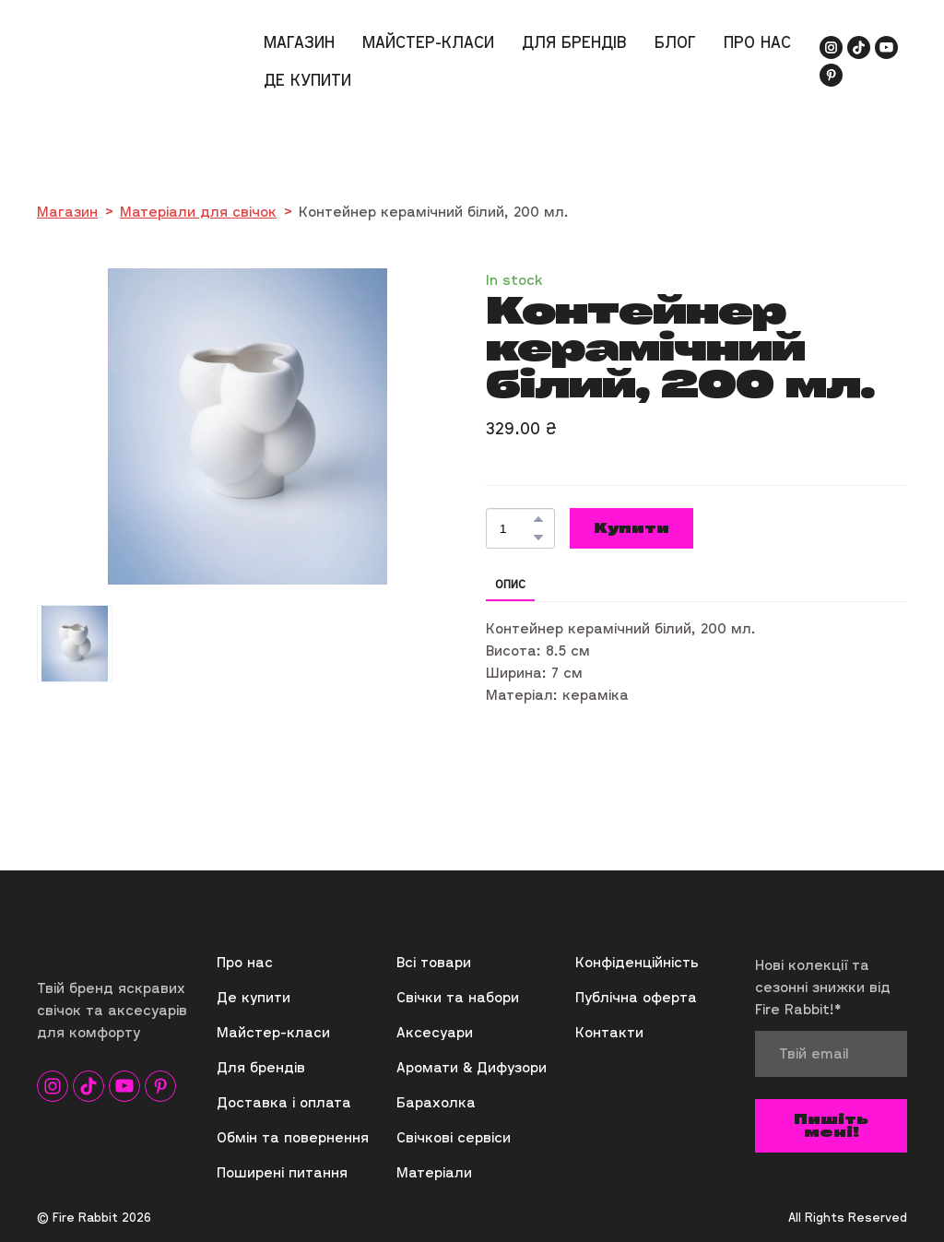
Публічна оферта (636, 996)
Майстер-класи (273, 1031)
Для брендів (261, 1067)
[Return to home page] (108, 60)
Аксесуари (434, 1031)
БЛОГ (675, 42)
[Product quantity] (516, 528)
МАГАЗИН (299, 42)
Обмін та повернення (293, 1137)
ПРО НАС (757, 42)
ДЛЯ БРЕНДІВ (574, 42)
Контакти (609, 1031)
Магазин (67, 211)
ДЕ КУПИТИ (307, 79)
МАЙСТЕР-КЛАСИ (428, 42)
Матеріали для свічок (198, 211)
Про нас (245, 961)
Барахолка (436, 1102)
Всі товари (433, 961)
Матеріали (434, 1172)
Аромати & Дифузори (471, 1067)
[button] (831, 47)
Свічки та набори (457, 996)
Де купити (253, 996)
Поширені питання (282, 1172)
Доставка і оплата (284, 1102)
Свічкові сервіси (453, 1137)
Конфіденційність (637, 961)
